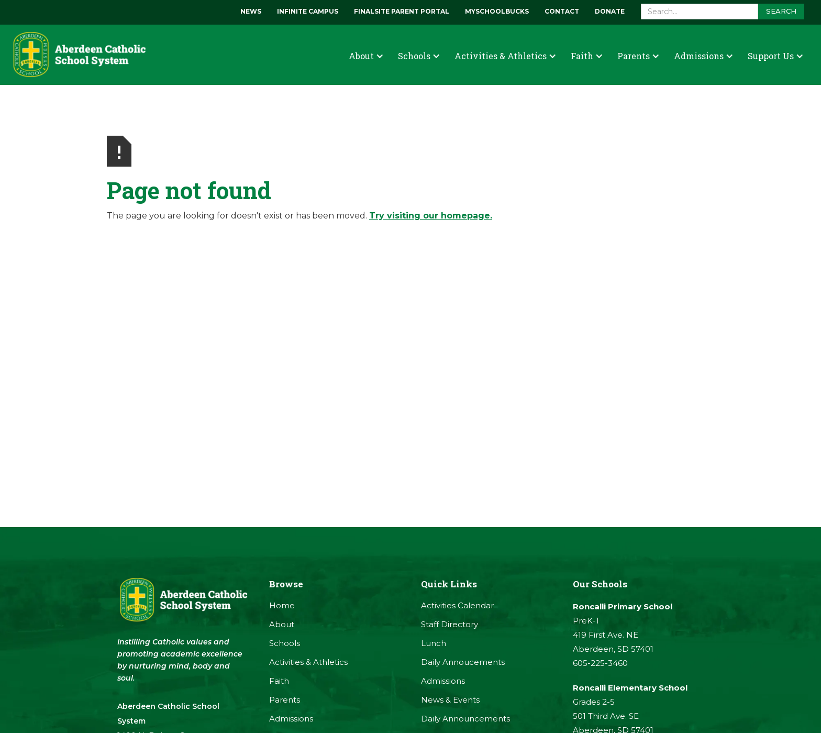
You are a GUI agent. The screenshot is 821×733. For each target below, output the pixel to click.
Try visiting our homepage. (430, 216)
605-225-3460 (600, 663)
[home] (78, 55)
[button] (366, 55)
